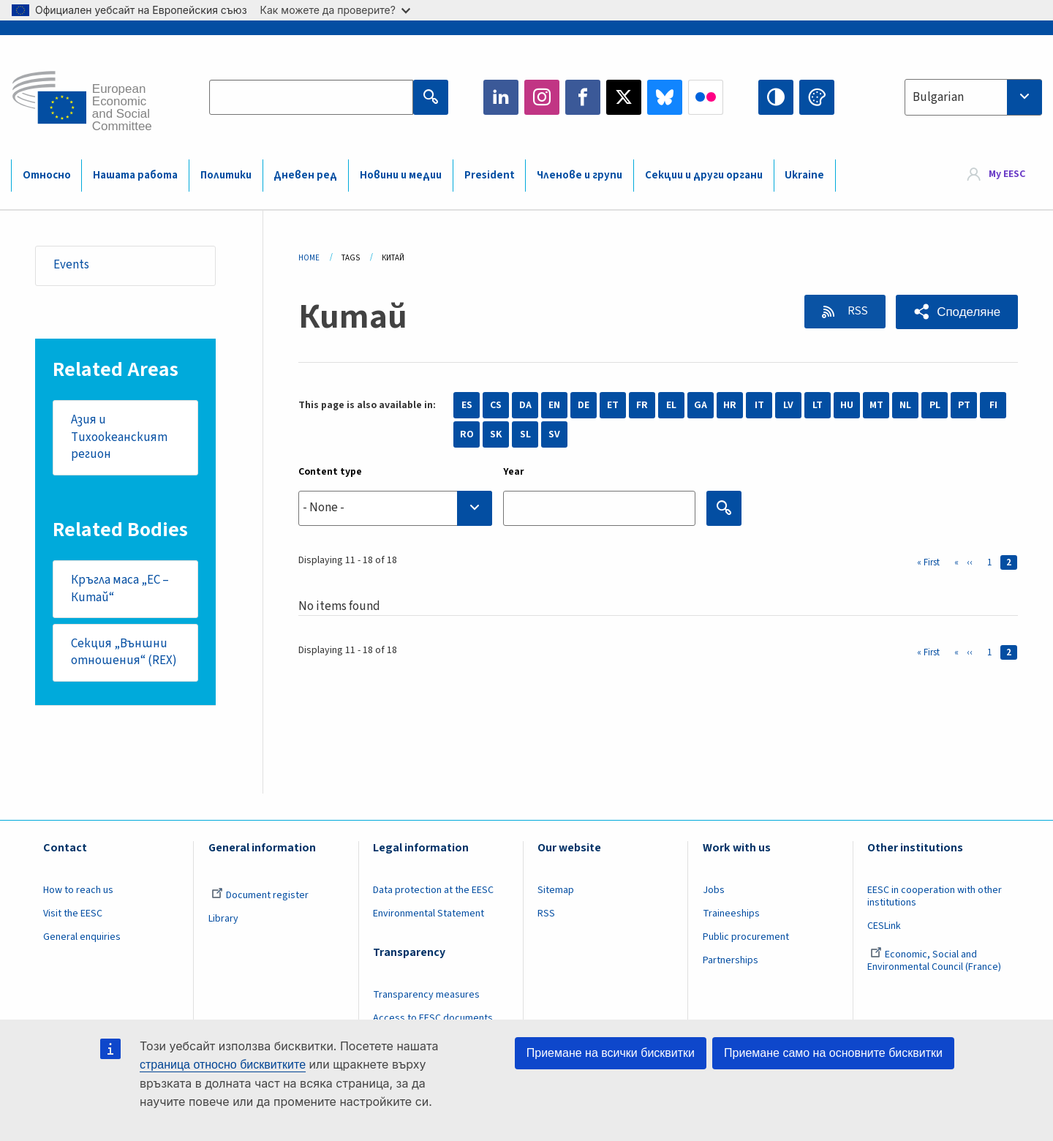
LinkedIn (500, 97)
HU (846, 405)
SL (525, 434)
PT (964, 405)
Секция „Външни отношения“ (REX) (124, 653)
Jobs (714, 891)
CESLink (884, 926)
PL (934, 405)
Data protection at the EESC (433, 891)
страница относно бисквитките (223, 1064)
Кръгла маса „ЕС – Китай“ (120, 588)
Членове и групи (579, 175)
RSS (855, 311)
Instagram (541, 97)
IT (759, 405)
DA (525, 405)
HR (729, 405)
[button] (957, 312)
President (489, 175)
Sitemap (555, 891)
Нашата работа (135, 175)
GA (700, 405)
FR (642, 405)
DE (583, 405)
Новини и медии (401, 175)
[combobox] (973, 97)
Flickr (705, 97)
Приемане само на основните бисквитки (833, 1053)
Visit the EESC (72, 914)
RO (467, 434)
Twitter (623, 97)
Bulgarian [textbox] (938, 97)
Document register (260, 896)
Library (223, 919)
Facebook (582, 97)
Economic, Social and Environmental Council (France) (935, 961)
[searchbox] (395, 508)
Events (71, 265)
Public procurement (746, 937)
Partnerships (730, 961)
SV (554, 434)
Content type (330, 471)
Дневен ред (305, 175)
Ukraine (804, 175)
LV (788, 405)
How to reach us (78, 891)
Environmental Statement (428, 914)
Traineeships (731, 914)
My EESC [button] (1007, 174)
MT (876, 405)
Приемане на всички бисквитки (610, 1053)
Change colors (816, 97)
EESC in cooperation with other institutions (934, 897)
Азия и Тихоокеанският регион (119, 437)
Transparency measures (426, 995)
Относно (47, 175)
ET (613, 405)
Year (513, 471)
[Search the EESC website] (311, 97)
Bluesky (664, 97)
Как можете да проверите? (335, 10)
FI (993, 405)
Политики (226, 175)
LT (817, 405)
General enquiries (82, 937)
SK (496, 434)
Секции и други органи (704, 175)
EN (554, 405)
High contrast (775, 97)
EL (671, 405)
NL (905, 405)
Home (309, 257)
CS (496, 405)
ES (466, 405)
